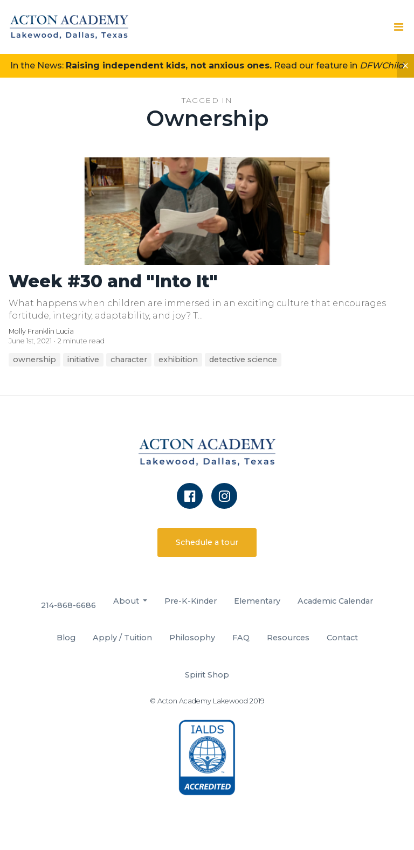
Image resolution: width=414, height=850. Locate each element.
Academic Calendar (335, 601)
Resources (288, 637)
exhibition (178, 359)
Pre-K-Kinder (190, 601)
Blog (66, 637)
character (129, 359)
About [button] (127, 601)
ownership (34, 359)
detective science (243, 359)
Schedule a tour (207, 542)
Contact (342, 637)
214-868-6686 (68, 605)
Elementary (257, 601)
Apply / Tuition (122, 637)
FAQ (241, 637)
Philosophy (192, 637)
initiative (83, 359)
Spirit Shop (207, 675)
